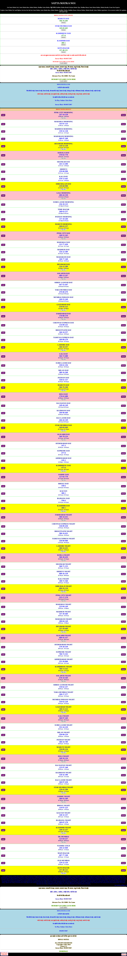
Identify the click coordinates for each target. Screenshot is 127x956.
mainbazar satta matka (63, 883)
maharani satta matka (89, 880)
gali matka (38, 876)
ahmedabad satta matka (62, 882)
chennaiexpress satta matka (53, 881)
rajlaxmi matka (93, 877)
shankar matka (12, 876)
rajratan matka (78, 877)
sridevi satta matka (121, 878)
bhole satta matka (92, 882)
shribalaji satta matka (14, 880)
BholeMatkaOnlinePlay (4, 953)
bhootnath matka (42, 877)
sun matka (123, 885)
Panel (123, 115)
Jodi (3, 115)
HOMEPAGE (63, 951)
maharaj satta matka (69, 880)
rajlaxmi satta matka (10, 882)
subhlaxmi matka (45, 876)
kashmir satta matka (120, 882)
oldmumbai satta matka (74, 883)
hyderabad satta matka (41, 882)
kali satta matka (5, 880)
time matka (52, 876)
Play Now (63, 118)
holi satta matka (105, 881)
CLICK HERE (63, 63)
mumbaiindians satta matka (19, 881)
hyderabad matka (118, 877)
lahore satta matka (88, 881)
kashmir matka (52, 878)
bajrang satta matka (110, 882)
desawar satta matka (99, 880)
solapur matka (102, 876)
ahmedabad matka (8, 878)
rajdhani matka (85, 877)
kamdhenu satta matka (73, 882)
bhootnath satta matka (65, 881)
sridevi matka (19, 876)
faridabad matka (23, 877)
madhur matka (80, 876)
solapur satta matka (109, 880)
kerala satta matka (103, 878)
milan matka (66, 877)
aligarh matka (110, 877)
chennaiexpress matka (33, 877)
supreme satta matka (51, 882)
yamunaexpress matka (51, 877)
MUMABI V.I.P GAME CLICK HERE (63, 62)
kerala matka (5, 876)
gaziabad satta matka (31, 881)
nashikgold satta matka (52, 883)
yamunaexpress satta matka (77, 881)
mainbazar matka (77, 878)
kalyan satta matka (101, 882)
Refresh (63, 22)
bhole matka (31, 878)
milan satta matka (97, 881)
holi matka (72, 877)
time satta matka (42, 880)
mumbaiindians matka (6, 877)
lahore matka (60, 877)
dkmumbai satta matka (42, 883)
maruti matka (65, 876)
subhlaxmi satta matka (32, 880)
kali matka (25, 876)
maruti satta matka (60, 880)
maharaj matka (72, 876)
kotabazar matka (94, 878)
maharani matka (88, 876)
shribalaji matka (32, 876)
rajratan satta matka (113, 881)
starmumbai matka (102, 877)
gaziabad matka (15, 877)
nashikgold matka (68, 878)
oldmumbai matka (86, 878)
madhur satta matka (79, 880)
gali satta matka (23, 880)
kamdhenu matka (17, 878)
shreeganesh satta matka (119, 880)
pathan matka (59, 876)
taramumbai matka (120, 876)
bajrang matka (44, 878)
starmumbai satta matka (20, 882)
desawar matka (95, 876)
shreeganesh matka (110, 876)
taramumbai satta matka (7, 881)
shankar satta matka (112, 878)
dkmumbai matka (60, 878)
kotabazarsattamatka (85, 883)
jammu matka (25, 878)
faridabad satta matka (42, 881)
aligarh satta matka (31, 882)
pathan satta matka (50, 880)
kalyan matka (38, 878)
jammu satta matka (83, 882)
